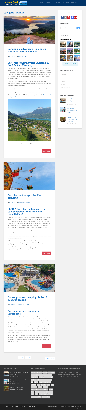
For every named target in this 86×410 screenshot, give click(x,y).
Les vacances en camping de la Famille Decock (73, 110)
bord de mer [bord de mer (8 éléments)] (51, 372)
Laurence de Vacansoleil (24, 202)
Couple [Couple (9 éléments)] (40, 377)
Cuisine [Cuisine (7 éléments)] (45, 377)
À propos (7, 406)
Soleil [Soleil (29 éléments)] (32, 394)
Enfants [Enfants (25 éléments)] (44, 379)
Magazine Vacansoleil (52, 406)
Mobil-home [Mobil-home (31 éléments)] (34, 387)
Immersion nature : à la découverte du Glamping (73, 119)
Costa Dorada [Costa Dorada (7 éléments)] (34, 377)
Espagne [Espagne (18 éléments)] (50, 379)
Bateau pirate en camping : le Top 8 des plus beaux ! (27, 298)
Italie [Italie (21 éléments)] (38, 384)
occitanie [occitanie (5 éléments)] (45, 387)
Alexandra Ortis (22, 56)
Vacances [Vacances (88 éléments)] (50, 394)
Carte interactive (65, 88)
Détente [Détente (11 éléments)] (39, 379)
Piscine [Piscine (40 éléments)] (51, 389)
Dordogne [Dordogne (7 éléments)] (33, 379)
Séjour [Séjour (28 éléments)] (40, 394)
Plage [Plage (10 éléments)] (32, 392)
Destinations (74, 3)
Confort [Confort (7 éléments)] (49, 375)
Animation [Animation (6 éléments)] (39, 372)
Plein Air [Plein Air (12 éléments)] (37, 392)
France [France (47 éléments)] (40, 382)
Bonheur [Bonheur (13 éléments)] (45, 372)
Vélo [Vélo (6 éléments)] (48, 396)
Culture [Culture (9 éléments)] (50, 377)
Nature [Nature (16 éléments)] (40, 387)
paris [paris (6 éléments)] (41, 389)
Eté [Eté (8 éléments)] (32, 382)
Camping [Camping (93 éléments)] (39, 375)
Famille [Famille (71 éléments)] (36, 382)
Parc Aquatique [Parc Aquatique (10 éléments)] (34, 389)
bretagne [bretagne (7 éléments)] (33, 375)
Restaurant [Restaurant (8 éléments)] (49, 392)
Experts (58, 3)
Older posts (50, 358)
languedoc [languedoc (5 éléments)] (43, 384)
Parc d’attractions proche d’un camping (24, 196)
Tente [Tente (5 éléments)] (45, 394)
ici (64, 372)
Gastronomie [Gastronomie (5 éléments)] (47, 382)
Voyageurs (66, 3)
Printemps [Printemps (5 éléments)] (43, 392)
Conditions (15, 406)
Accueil (42, 3)
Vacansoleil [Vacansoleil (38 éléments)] (34, 396)
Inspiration (49, 3)
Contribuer (32, 406)
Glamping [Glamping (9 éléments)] (33, 384)
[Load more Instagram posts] (70, 64)
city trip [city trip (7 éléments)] (44, 375)
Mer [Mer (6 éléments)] (52, 384)
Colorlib (74, 406)
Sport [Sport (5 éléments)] (36, 394)
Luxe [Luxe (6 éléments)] (48, 384)
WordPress (79, 408)
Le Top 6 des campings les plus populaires (72, 101)
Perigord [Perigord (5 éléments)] (46, 389)
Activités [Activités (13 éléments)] (33, 372)
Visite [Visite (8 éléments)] (39, 396)
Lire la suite (46, 151)
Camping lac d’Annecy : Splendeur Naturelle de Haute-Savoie (27, 50)
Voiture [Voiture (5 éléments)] (43, 396)
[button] (63, 44)
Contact (23, 406)
